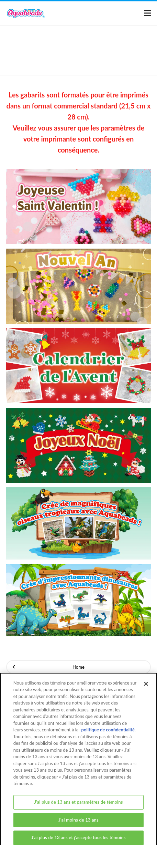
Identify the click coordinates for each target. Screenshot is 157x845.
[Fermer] (146, 686)
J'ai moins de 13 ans (78, 822)
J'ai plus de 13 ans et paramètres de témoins (78, 804)
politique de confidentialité (108, 733)
